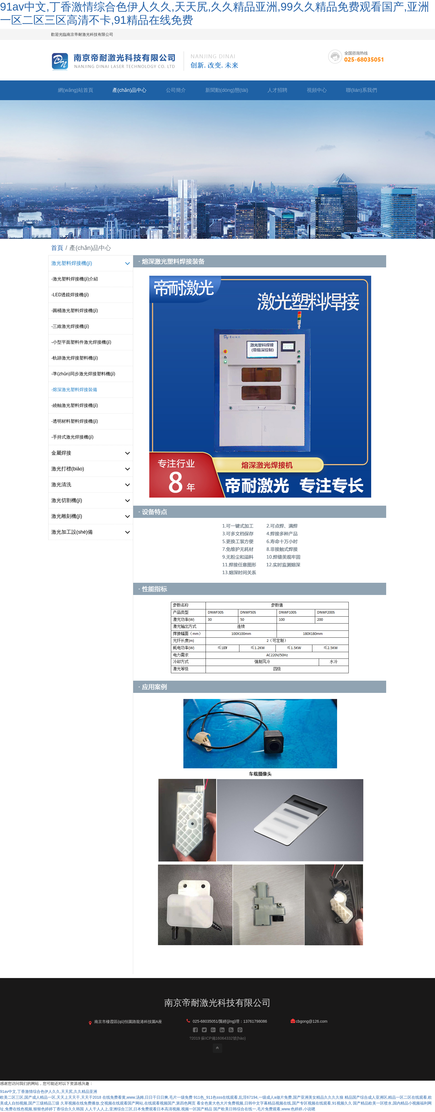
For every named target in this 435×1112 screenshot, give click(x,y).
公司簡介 (176, 90)
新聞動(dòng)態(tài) (226, 90)
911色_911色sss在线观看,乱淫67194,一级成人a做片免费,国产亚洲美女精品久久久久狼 (268, 1097)
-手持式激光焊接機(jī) (72, 437)
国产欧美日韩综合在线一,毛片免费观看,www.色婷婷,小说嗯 (264, 1109)
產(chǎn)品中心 (129, 90)
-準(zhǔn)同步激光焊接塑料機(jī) (83, 373)
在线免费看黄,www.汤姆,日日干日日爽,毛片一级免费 (147, 1097)
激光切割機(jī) (90, 500)
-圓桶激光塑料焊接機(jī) (74, 310)
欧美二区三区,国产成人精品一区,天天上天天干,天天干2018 (50, 1097)
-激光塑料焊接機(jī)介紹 (74, 279)
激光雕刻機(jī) (90, 516)
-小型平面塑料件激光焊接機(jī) (81, 342)
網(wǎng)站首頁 (75, 90)
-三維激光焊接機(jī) (70, 326)
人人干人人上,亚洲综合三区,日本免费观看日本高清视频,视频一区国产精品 (149, 1109)
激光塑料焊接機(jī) (90, 263)
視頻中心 (317, 90)
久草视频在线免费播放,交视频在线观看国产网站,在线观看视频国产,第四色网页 (128, 1103)
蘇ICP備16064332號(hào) (223, 1038)
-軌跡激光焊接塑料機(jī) (74, 358)
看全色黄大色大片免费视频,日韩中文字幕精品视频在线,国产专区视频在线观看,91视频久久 (274, 1103)
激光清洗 (90, 484)
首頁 (57, 247)
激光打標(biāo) (90, 469)
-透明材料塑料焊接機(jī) (74, 421)
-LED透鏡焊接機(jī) (70, 294)
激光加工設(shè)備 (90, 532)
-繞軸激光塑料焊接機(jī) (74, 405)
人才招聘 (277, 90)
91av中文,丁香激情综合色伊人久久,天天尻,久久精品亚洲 (48, 1091)
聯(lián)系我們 (361, 90)
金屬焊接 (90, 453)
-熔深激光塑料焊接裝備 (74, 389)
